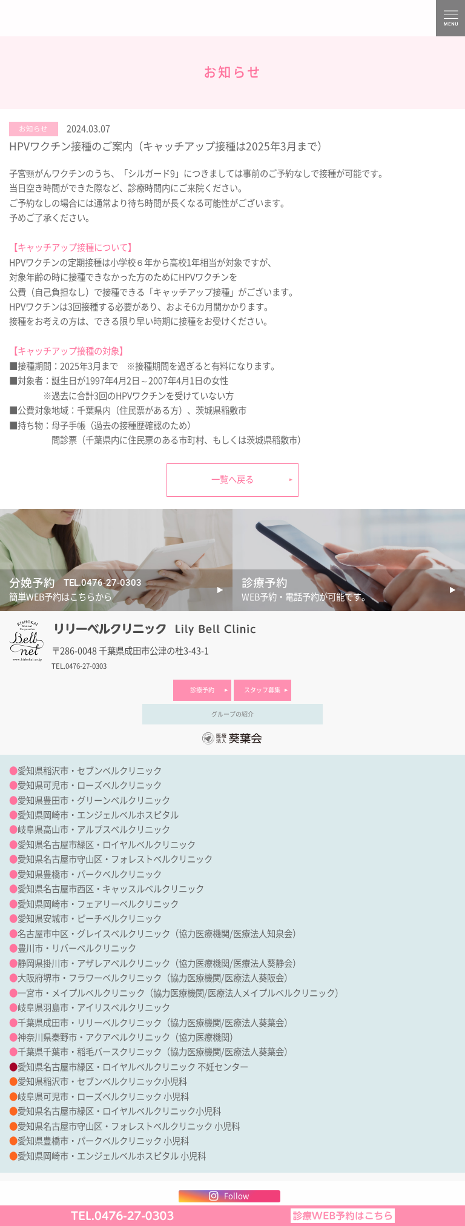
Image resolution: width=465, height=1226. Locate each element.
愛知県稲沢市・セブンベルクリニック (90, 770)
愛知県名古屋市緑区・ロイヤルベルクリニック (107, 844)
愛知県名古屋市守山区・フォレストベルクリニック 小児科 (129, 1126)
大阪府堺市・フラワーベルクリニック (90, 977)
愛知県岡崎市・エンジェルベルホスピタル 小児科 (112, 1156)
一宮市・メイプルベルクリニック (81, 993)
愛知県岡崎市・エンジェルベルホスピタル (98, 815)
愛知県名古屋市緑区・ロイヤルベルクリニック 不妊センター (133, 1067)
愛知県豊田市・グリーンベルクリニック (94, 800)
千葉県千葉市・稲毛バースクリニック (90, 1051)
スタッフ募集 (262, 690)
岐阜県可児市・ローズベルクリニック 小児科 (103, 1096)
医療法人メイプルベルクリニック (271, 993)
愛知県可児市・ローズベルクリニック (90, 785)
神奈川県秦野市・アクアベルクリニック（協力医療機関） (128, 1037)
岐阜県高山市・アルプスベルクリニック (94, 829)
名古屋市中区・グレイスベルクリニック (94, 933)
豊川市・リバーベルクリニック (77, 948)
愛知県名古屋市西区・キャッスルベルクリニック (111, 888)
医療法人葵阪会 (254, 977)
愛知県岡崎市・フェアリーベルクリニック (98, 904)
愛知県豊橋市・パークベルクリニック (90, 874)
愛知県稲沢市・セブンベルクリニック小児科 (102, 1081)
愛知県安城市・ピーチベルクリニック (90, 918)
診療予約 (202, 690)
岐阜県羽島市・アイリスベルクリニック (94, 1007)
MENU (450, 18)
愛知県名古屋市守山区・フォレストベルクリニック (115, 859)
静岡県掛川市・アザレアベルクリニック (94, 963)
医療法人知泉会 (262, 933)
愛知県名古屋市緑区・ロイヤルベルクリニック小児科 (119, 1111)
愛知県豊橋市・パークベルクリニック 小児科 (103, 1140)
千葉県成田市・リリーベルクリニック (90, 1022)
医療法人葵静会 (262, 963)
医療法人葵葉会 (254, 1022)
